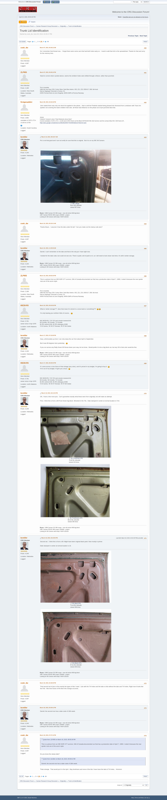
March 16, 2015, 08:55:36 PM (48, 275)
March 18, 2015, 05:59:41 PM (48, 707)
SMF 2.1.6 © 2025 (22, 797)
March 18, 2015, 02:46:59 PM (48, 683)
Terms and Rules (139, 797)
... (36, 41)
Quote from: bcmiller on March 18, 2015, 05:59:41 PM (59, 759)
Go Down (22, 41)
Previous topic (133, 36)
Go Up (21, 776)
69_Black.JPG (75, 603)
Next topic (143, 36)
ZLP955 (24, 72)
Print (145, 41)
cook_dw (24, 48)
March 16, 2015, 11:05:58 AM (48, 248)
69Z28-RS (25, 305)
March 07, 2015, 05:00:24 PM (48, 72)
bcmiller (24, 137)
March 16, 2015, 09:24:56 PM (48, 305)
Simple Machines (32, 797)
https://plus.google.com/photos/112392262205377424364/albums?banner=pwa (63, 123)
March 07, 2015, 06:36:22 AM (48, 47)
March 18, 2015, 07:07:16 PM (48, 735)
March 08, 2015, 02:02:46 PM (48, 102)
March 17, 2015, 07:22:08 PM (48, 335)
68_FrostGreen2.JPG (75, 518)
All (48, 41)
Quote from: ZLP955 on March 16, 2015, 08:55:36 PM (59, 739)
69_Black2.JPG (76, 663)
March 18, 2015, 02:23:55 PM (50, 538)
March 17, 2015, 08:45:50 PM (48, 363)
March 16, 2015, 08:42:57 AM (50, 137)
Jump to (119, 785)
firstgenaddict (26, 102)
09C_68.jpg (74, 203)
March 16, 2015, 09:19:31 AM (48, 223)
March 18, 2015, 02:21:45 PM (50, 393)
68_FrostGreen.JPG (76, 458)
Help (132, 797)
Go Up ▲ (147, 797)
